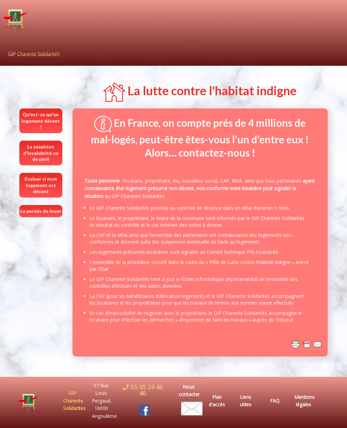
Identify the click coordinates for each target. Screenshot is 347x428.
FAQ (275, 401)
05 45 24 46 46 (146, 390)
